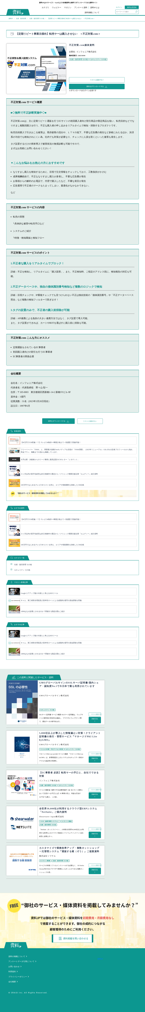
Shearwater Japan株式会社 (51, 816)
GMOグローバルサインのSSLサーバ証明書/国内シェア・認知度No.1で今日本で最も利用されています (69, 684)
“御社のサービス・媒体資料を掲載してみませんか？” (34, 493)
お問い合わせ (14, 966)
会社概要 (12, 982)
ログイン (119, 7)
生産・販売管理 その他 (37, 18)
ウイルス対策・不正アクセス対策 (51, 749)
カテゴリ (45, 7)
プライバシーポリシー (17, 977)
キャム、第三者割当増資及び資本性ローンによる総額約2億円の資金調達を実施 (51, 600)
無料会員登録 (131, 7)
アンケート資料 (80, 7)
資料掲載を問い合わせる (73, 938)
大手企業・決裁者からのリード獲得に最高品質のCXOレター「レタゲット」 (50, 460)
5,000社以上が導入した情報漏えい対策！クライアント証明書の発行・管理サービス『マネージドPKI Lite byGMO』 (70, 736)
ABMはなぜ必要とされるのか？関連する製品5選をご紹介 (43, 611)
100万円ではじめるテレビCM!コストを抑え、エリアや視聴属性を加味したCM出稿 (52, 485)
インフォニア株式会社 (86, 52)
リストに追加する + (97, 80)
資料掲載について (92, 12)
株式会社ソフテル (47, 856)
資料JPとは (94, 7)
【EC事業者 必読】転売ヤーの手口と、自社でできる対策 (69, 774)
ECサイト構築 (67, 821)
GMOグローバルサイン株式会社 (54, 695)
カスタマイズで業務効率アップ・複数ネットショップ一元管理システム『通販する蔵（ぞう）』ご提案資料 (69, 850)
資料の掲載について (16, 956)
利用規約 (12, 971)
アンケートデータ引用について (21, 961)
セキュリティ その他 (98, 59)
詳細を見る (95, 719)
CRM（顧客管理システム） (49, 821)
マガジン (67, 7)
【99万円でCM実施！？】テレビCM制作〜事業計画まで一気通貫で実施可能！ (51, 442)
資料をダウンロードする (96, 86)
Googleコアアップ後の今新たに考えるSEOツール (39, 593)
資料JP (11, 18)
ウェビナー (56, 7)
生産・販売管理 (21, 18)
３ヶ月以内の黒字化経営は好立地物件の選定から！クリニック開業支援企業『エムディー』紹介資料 (59, 474)
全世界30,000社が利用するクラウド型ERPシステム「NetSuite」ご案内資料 (68, 810)
